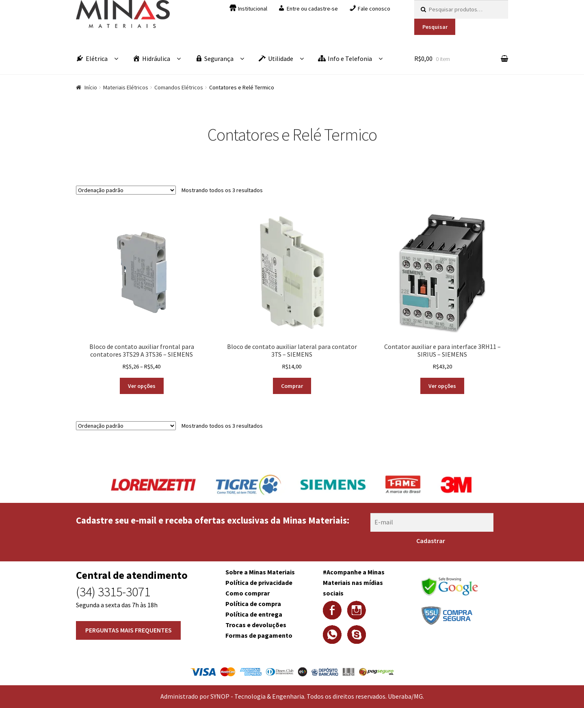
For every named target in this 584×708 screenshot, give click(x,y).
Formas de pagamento (258, 635)
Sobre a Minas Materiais (260, 572)
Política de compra (253, 604)
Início (90, 87)
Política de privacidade (258, 582)
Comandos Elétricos (178, 87)
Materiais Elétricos (125, 87)
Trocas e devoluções (255, 625)
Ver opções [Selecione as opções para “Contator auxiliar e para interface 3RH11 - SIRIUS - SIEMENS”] (442, 386)
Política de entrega (253, 614)
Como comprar (247, 593)
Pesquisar (435, 26)
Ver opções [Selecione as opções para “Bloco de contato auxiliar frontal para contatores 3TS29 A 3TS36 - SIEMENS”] (142, 386)
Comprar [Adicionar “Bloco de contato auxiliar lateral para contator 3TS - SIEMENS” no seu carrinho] (292, 386)
